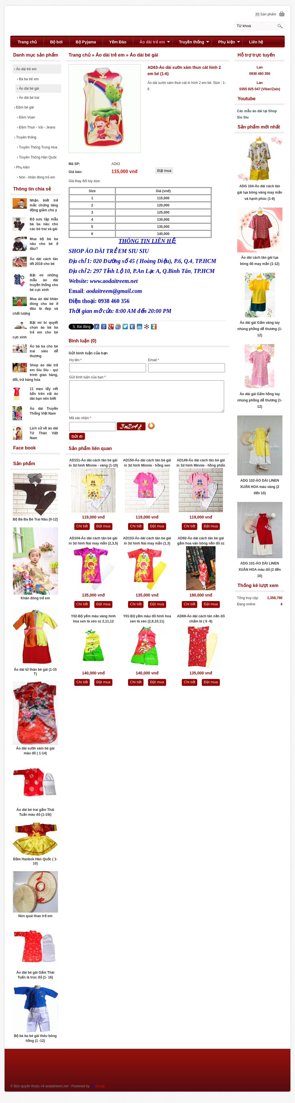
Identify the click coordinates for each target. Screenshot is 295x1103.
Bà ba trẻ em (28, 79)
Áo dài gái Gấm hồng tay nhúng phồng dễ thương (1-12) (259, 400)
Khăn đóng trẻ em (35, 598)
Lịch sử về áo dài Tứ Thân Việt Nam (44, 433)
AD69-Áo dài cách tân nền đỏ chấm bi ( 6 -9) (200, 618)
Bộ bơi (56, 42)
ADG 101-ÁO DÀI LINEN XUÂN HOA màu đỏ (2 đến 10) (259, 569)
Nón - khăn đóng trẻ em (36, 177)
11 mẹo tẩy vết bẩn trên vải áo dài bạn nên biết (44, 394)
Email (153, 360)
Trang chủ (27, 42)
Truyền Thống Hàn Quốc (37, 157)
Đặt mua (103, 526)
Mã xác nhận (80, 418)
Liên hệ (256, 42)
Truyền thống (25, 137)
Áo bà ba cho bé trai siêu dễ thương (44, 351)
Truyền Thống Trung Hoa (37, 147)
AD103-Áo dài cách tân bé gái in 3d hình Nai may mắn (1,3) (147, 540)
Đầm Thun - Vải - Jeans (36, 127)
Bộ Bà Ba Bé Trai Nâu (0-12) (35, 519)
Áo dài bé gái (28, 89)
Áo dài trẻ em (25, 69)
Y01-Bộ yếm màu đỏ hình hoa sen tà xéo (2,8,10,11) (147, 618)
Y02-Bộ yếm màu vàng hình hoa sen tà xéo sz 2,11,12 (93, 618)
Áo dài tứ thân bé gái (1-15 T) (35, 672)
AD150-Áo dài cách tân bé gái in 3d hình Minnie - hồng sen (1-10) (147, 463)
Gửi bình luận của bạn (87, 377)
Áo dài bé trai (28, 98)
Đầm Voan (26, 117)
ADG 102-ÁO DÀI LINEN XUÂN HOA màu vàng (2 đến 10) (259, 487)
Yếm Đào (117, 42)
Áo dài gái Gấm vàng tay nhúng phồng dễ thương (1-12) (259, 329)
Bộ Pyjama (86, 42)
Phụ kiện (22, 167)
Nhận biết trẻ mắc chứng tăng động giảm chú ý (44, 205)
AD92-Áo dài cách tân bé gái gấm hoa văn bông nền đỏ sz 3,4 (200, 541)
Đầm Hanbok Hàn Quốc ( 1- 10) (35, 861)
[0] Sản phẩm (266, 14)
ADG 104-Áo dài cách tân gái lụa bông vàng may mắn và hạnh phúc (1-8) (259, 192)
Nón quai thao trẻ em (35, 916)
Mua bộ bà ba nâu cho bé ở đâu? (44, 244)
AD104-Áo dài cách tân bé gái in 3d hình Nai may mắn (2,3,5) (93, 540)
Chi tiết (82, 526)
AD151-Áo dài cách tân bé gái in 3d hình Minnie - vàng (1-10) (93, 462)
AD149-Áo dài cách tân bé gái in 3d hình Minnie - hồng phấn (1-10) (201, 463)
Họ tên (75, 360)
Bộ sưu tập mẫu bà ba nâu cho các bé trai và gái (44, 224)
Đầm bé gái (24, 107)
